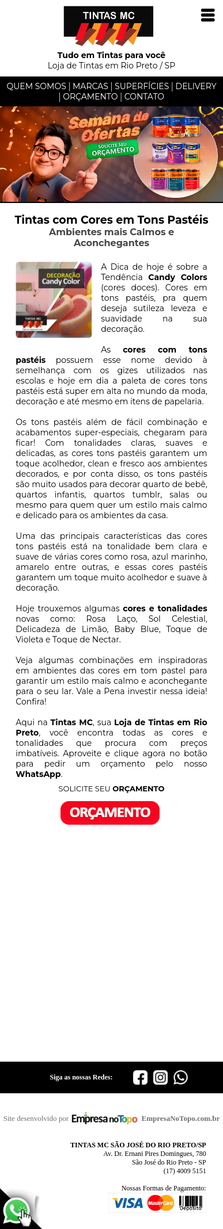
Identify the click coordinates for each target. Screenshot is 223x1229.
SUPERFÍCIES (142, 86)
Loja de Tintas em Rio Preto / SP (112, 56)
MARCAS (90, 86)
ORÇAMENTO (90, 96)
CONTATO (144, 96)
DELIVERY (196, 86)
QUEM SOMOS (36, 86)
